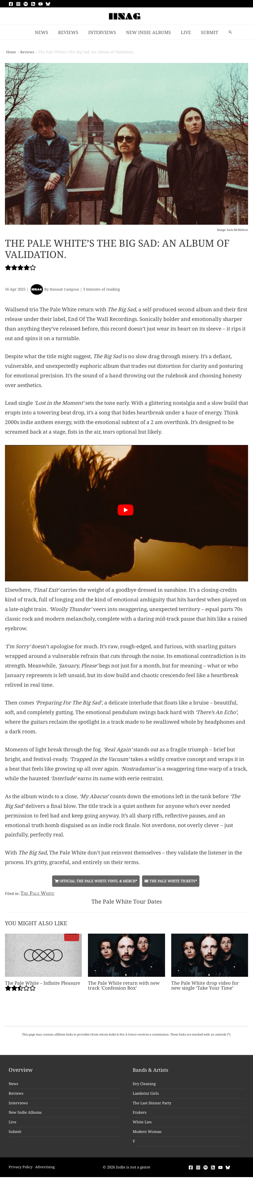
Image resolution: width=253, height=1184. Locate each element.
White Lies (142, 1127)
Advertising (47, 1172)
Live (12, 1127)
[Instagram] (18, 4)
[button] (227, 32)
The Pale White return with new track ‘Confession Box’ (125, 986)
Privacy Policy (21, 1172)
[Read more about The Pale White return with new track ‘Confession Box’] (126, 955)
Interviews (18, 1108)
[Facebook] (11, 4)
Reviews (16, 1098)
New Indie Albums (25, 1117)
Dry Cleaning (144, 1088)
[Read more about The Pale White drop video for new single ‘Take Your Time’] (209, 955)
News (13, 1088)
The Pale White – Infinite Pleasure (43, 992)
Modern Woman (147, 1136)
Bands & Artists (151, 1075)
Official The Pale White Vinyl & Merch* (94, 881)
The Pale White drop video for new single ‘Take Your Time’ (206, 986)
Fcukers (140, 1117)
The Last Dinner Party (152, 1108)
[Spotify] (25, 4)
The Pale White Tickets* (173, 881)
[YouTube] (40, 4)
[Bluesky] (48, 4)
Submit (15, 1136)
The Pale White (38, 893)
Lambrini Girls (146, 1098)
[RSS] (33, 4)
